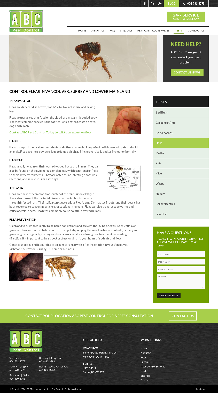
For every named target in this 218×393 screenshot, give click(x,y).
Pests (179, 30)
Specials (126, 30)
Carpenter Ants (166, 122)
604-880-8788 (17, 378)
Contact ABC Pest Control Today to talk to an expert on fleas (50, 132)
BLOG (171, 3)
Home (82, 30)
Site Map (145, 375)
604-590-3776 (17, 369)
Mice (159, 173)
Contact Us (196, 30)
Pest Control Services (153, 30)
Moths (160, 153)
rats (159, 163)
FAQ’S (144, 357)
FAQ (112, 30)
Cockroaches (164, 133)
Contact (145, 380)
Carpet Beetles (165, 204)
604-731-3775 (17, 361)
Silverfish (161, 214)
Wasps (160, 183)
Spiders (160, 194)
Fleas (159, 143)
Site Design (57, 389)
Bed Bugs (162, 112)
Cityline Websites (73, 389)
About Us (98, 30)
